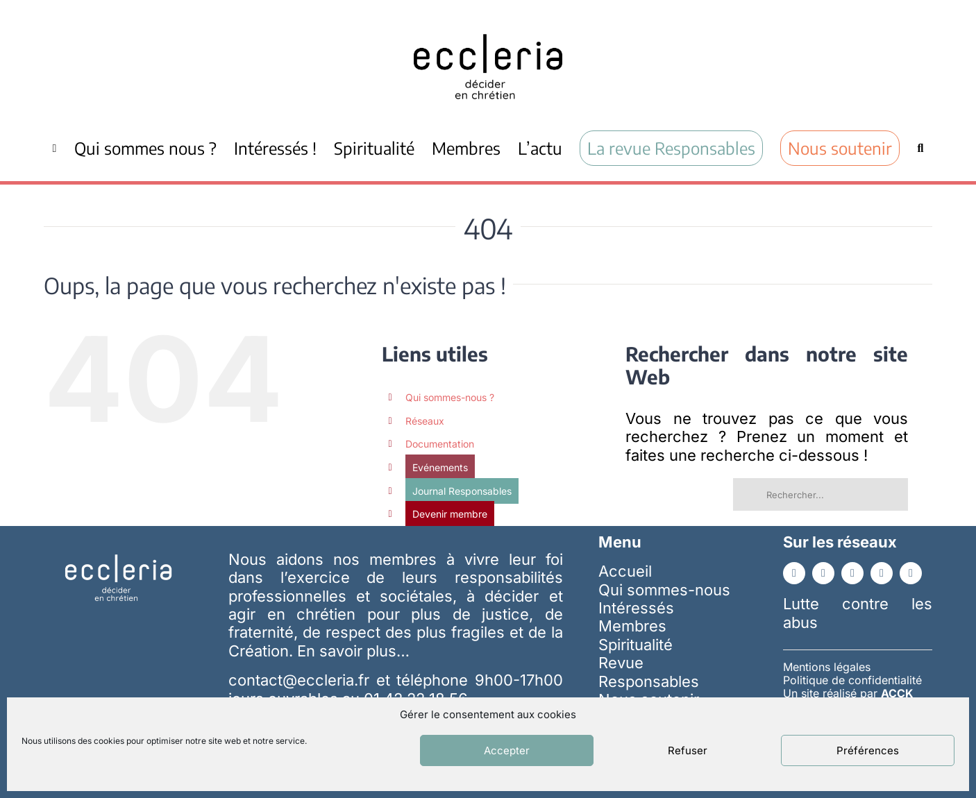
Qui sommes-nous (664, 590)
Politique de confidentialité (852, 680)
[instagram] (881, 573)
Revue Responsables (648, 672)
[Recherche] (920, 147)
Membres (632, 626)
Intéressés (636, 608)
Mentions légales (826, 667)
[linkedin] (823, 573)
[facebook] (794, 573)
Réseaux (424, 421)
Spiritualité (635, 645)
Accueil (625, 571)
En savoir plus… (353, 651)
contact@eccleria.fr (302, 680)
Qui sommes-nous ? (449, 397)
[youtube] (852, 573)
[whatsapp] (911, 573)
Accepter (507, 750)
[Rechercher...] (820, 494)
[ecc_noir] (488, 21)
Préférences (867, 750)
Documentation (439, 444)
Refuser (687, 750)
